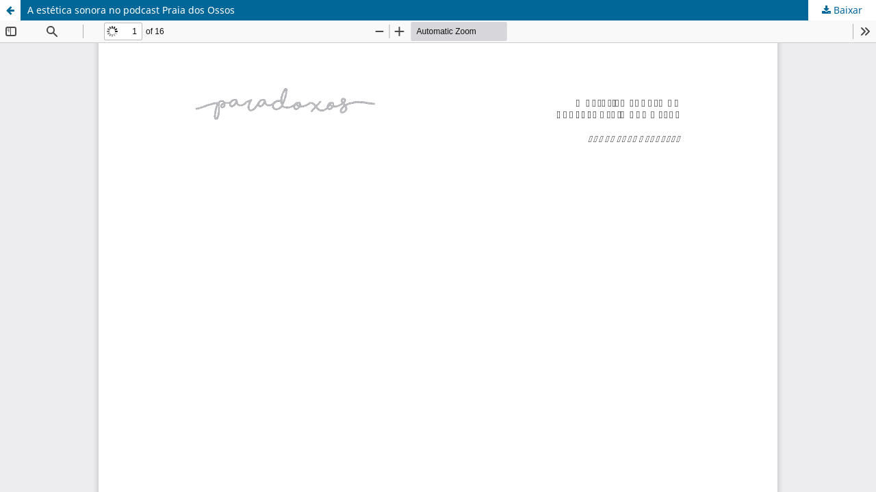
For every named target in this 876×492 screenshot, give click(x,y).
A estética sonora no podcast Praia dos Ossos (131, 9)
